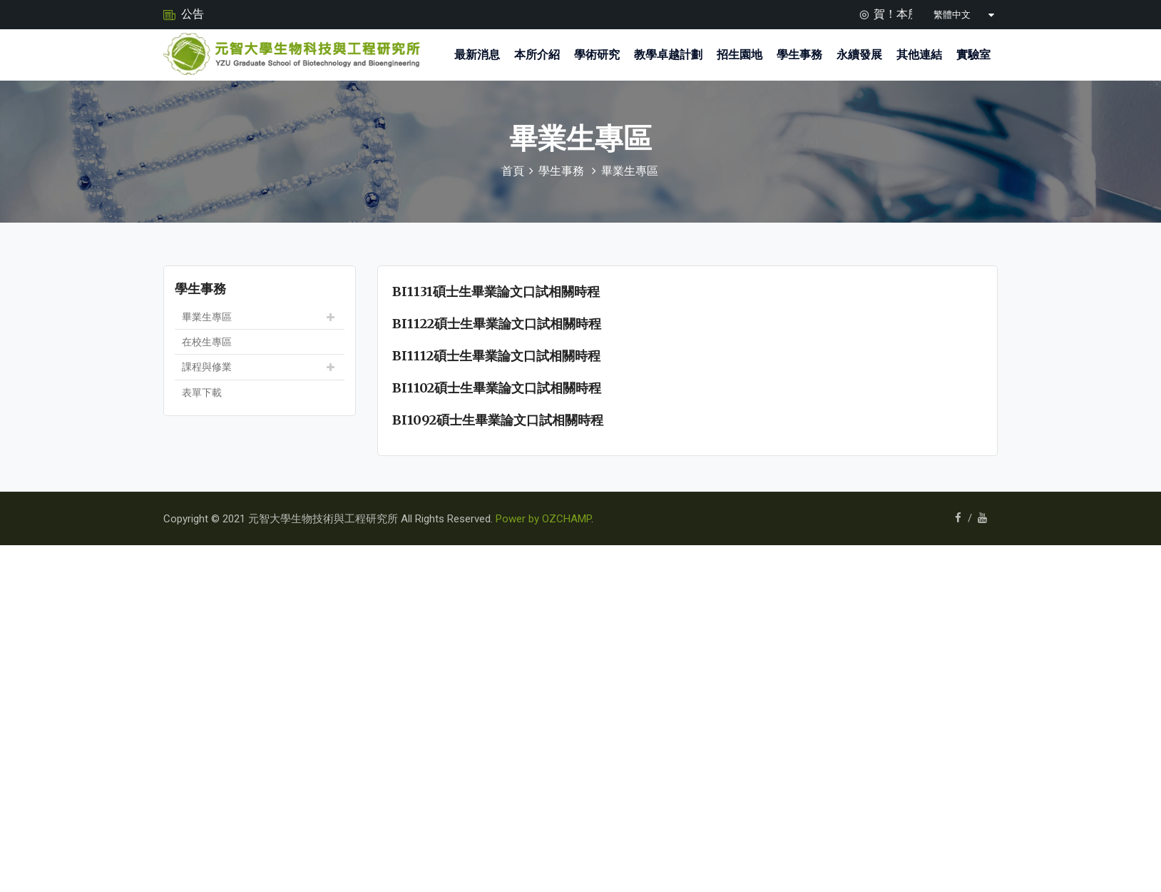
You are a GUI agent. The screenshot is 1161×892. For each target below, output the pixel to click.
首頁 (512, 171)
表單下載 (202, 392)
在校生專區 (207, 342)
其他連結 (919, 54)
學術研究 (597, 54)
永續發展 (859, 54)
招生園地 (739, 54)
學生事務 (799, 54)
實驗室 (973, 54)
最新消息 (477, 54)
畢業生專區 (629, 171)
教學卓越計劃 (668, 54)
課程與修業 (207, 367)
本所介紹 (537, 54)
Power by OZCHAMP (543, 518)
